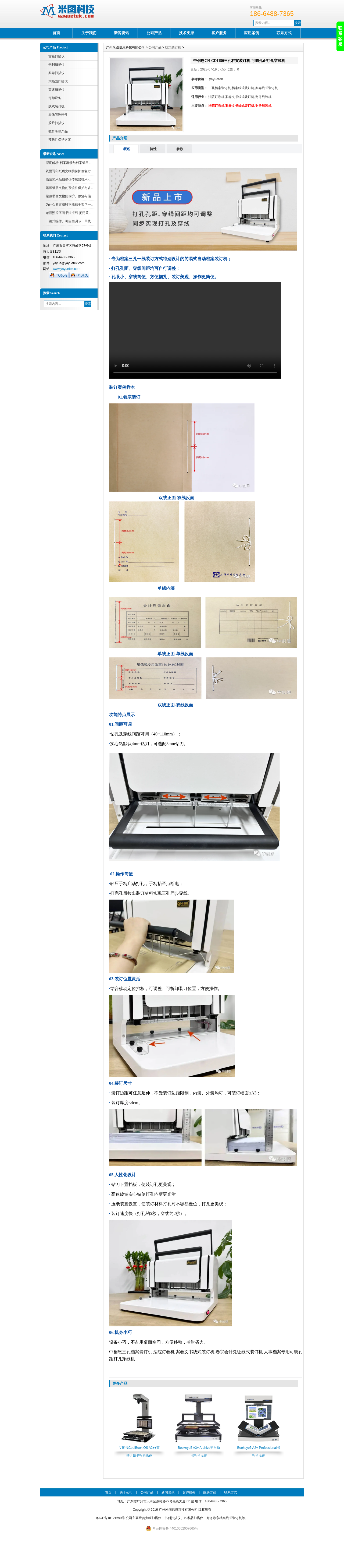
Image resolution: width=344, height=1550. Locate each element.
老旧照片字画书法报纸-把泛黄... (68, 213)
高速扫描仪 (56, 89)
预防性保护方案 (59, 140)
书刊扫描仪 (56, 64)
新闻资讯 (121, 33)
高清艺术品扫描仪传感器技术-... (68, 179)
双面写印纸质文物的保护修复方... (70, 171)
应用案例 (251, 33)
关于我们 (88, 33)
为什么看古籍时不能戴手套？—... (70, 204)
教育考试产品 (58, 131)
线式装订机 (56, 106)
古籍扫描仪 (56, 56)
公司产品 (154, 33)
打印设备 (54, 98)
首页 (56, 33)
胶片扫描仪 (56, 123)
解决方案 (209, 1492)
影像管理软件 (58, 115)
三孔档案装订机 (137, 1352)
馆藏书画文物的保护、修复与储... (70, 196)
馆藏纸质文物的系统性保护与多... (70, 188)
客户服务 (219, 33)
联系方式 (284, 33)
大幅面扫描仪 (58, 81)
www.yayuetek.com (66, 269)
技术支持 (186, 33)
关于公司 (126, 1492)
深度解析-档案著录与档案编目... (68, 163)
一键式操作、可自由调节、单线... (70, 221)
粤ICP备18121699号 (110, 1518)
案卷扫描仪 (56, 73)
